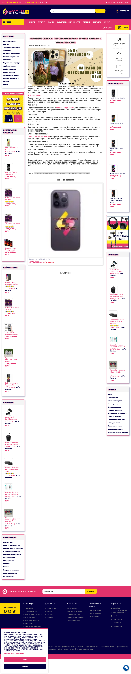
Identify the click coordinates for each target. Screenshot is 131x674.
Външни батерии (69, 649)
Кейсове (6, 44)
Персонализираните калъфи (39, 137)
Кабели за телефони (77, 646)
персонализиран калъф (65, 108)
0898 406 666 (118, 626)
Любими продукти (115, 410)
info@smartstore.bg (119, 616)
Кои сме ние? (8, 542)
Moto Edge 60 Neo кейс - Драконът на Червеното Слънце (116, 200)
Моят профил (113, 404)
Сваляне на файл (114, 416)
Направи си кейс (9, 41)
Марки (51, 22)
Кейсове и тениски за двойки (11, 80)
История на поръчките (75, 611)
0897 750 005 (118, 619)
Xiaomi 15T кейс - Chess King (117, 98)
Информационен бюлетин (118, 432)
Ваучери (49, 611)
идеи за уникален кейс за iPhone (66, 173)
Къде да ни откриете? (11, 545)
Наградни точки (114, 423)
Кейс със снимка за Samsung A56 (11, 384)
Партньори (50, 614)
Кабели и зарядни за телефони (11, 58)
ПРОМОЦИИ (124, 11)
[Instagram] (9, 611)
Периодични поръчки (116, 420)
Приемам (24, 659)
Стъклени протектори (11, 54)
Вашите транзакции (115, 429)
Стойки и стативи (9, 69)
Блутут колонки (9, 72)
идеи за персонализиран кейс (44, 173)
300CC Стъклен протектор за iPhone (11, 334)
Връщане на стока (115, 426)
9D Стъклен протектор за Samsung (12, 224)
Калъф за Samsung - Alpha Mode (11, 173)
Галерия (41, 22)
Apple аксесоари (9, 66)
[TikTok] (14, 611)
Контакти (97, 22)
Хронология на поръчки (117, 413)
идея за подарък (84, 173)
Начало (32, 22)
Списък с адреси (114, 407)
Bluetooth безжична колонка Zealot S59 (11, 443)
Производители (51, 608)
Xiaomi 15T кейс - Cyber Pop (117, 173)
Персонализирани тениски (85, 649)
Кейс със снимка (34, 95)
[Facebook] (5, 611)
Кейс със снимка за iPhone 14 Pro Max (39, 259)
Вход (110, 394)
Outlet (107, 22)
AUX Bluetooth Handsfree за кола (11, 418)
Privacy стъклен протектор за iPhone (11, 283)
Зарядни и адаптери (92, 646)
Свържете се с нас (10, 573)
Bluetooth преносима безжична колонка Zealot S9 (12, 469)
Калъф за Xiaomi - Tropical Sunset (11, 249)
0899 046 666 (118, 623)
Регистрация (113, 398)
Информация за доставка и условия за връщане (13, 550)
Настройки (25, 666)
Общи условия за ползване (9, 562)
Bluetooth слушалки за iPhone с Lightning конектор (12, 520)
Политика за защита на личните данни (12, 556)
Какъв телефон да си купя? (68, 22)
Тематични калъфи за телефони (11, 49)
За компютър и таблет (11, 75)
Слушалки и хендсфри (11, 63)
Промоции (50, 617)
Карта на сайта (8, 576)
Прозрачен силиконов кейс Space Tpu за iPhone (12, 360)
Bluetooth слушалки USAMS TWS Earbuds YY (12, 494)
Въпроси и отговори (11, 570)
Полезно (86, 22)
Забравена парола (115, 401)
